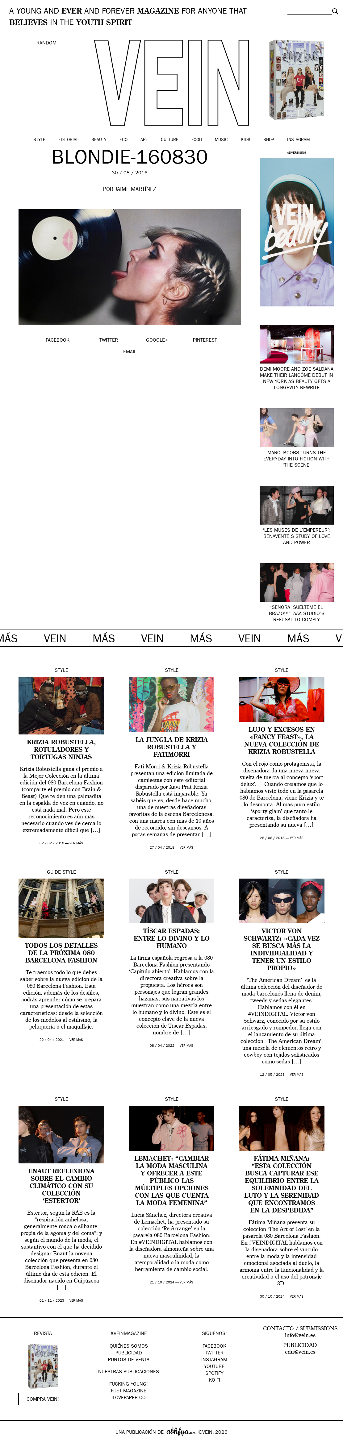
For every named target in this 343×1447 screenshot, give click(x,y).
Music (221, 140)
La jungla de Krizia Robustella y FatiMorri (172, 747)
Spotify (214, 1373)
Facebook (214, 1346)
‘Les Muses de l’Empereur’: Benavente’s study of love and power (297, 537)
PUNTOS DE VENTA (128, 1360)
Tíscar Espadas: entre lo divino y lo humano (172, 939)
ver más (76, 843)
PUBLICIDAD (128, 1353)
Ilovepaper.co (128, 1398)
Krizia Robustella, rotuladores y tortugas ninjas (61, 750)
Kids (245, 140)
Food (196, 140)
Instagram (298, 140)
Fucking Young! (128, 1384)
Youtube (214, 1367)
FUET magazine (128, 1391)
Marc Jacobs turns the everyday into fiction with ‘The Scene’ (296, 459)
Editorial (68, 140)
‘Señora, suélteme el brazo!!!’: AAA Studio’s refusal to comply (296, 614)
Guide (54, 872)
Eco (123, 140)
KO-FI (214, 1380)
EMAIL (129, 352)
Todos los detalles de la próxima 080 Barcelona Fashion (61, 953)
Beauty (99, 140)
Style (39, 140)
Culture (169, 140)
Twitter (214, 1353)
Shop (268, 140)
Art (144, 140)
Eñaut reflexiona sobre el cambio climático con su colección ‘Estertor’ (61, 1186)
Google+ (11, 1443)
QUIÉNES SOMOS (129, 1346)
